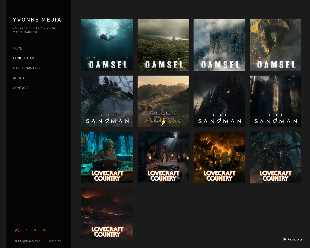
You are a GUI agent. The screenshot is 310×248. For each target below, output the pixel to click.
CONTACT (21, 88)
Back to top (54, 241)
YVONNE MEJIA (37, 20)
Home (17, 48)
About (19, 78)
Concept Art (24, 58)
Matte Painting (26, 68)
